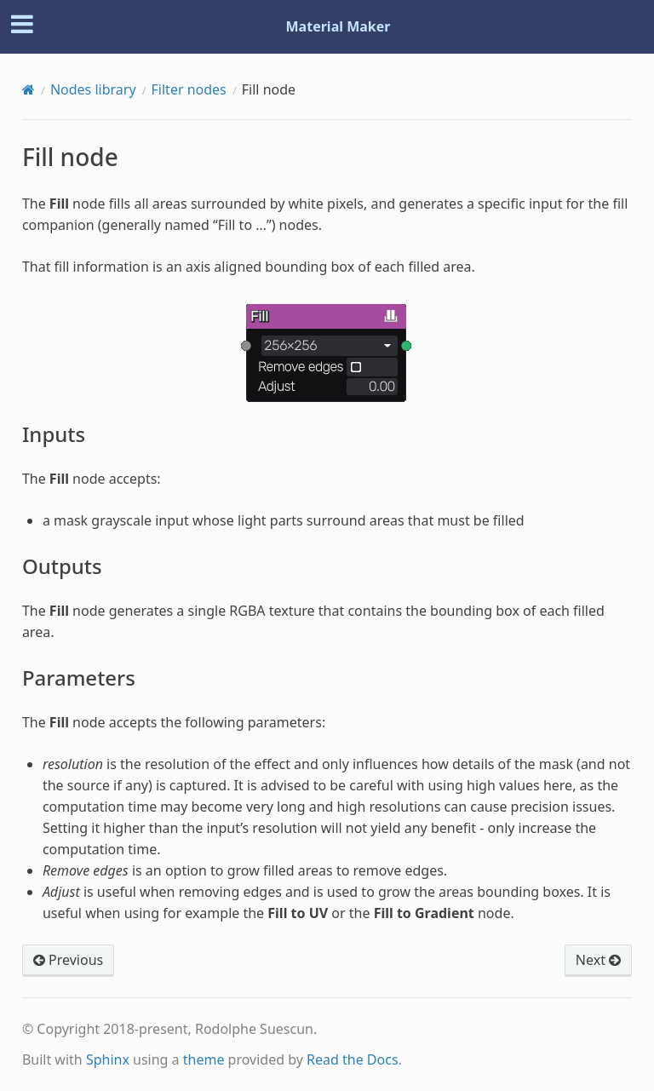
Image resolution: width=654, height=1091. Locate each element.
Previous (68, 959)
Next (598, 959)
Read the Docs (353, 1059)
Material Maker (338, 26)
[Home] (28, 89)
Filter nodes (189, 89)
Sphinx (107, 1059)
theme (204, 1059)
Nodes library (93, 89)
